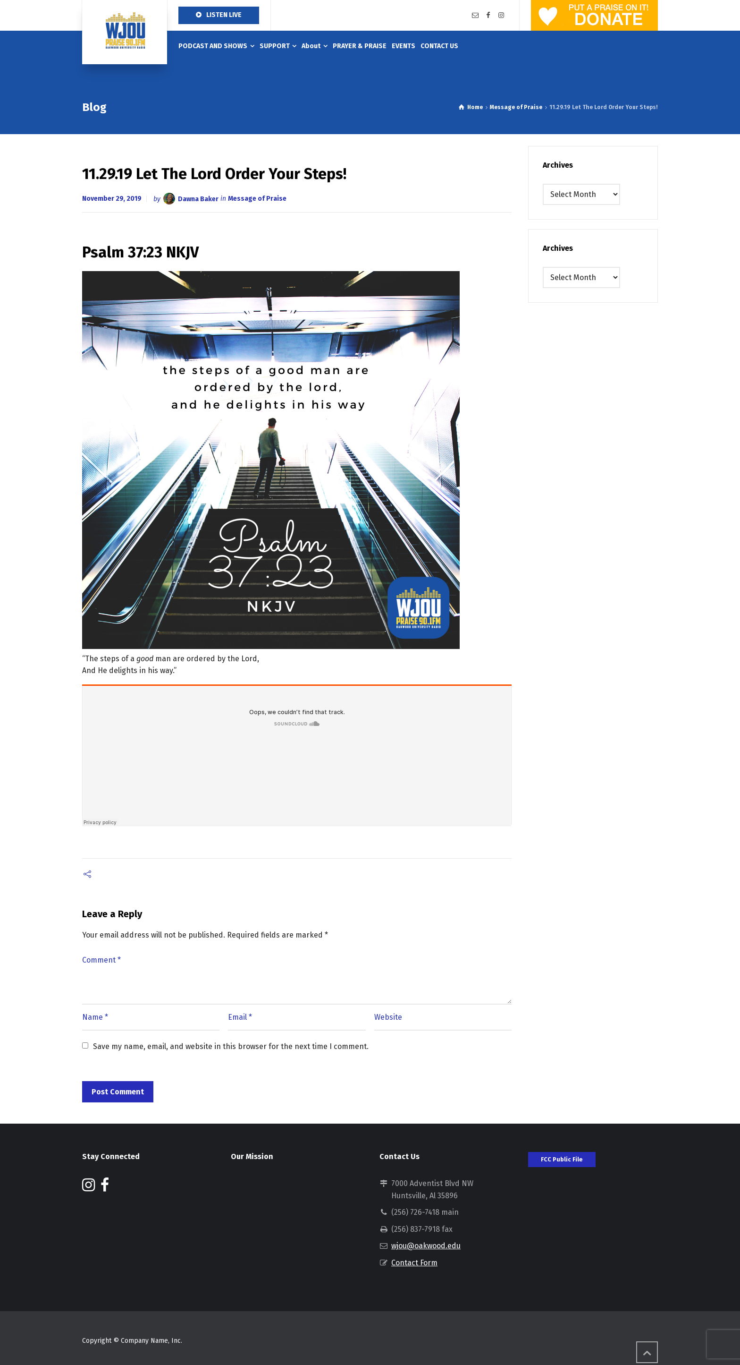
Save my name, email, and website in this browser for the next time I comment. (231, 1046)
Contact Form (414, 1262)
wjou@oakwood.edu (426, 1245)
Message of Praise (257, 199)
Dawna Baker (198, 199)
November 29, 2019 (112, 199)
